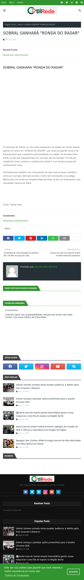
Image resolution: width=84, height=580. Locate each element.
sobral (20, 25)
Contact (20, 2)
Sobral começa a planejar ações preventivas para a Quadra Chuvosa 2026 (45, 400)
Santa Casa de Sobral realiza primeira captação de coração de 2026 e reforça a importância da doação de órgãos (47, 428)
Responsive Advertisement (15, 55)
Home (3, 2)
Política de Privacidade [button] (17, 575)
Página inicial (10, 25)
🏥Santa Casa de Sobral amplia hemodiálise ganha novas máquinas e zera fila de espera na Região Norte (45, 414)
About (11, 2)
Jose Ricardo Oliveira (45, 266)
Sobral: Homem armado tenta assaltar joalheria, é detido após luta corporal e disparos (47, 386)
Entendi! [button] (73, 572)
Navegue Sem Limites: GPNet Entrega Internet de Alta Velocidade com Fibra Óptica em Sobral (48, 442)
